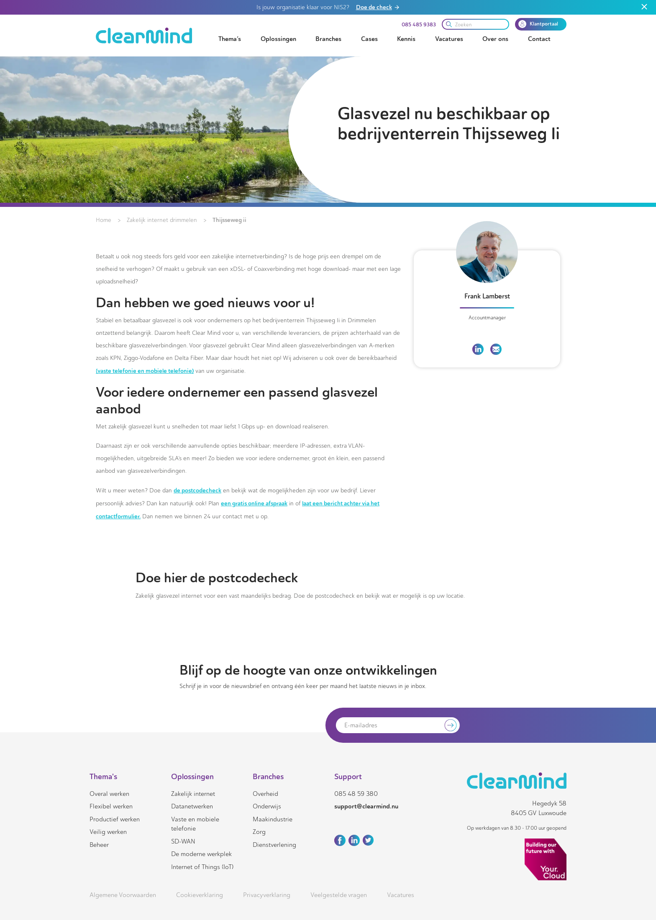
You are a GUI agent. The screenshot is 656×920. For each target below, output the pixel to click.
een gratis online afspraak (254, 503)
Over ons (495, 39)
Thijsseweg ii (229, 220)
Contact (539, 39)
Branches (328, 39)
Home (103, 220)
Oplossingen (278, 39)
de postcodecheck (197, 490)
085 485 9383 (419, 24)
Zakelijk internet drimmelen (162, 220)
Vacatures (449, 39)
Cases (369, 39)
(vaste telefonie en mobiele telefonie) (145, 371)
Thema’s (229, 39)
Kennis (406, 39)
